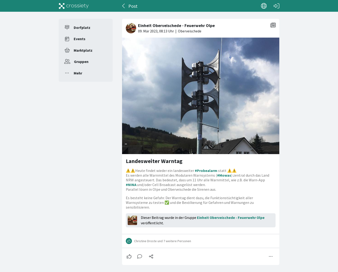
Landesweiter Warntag (154, 161)
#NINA (131, 184)
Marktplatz (83, 50)
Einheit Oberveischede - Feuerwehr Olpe (231, 217)
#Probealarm (206, 170)
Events (79, 38)
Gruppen (81, 61)
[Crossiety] (74, 6)
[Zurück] (123, 6)
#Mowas (224, 175)
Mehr (78, 73)
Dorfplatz (82, 27)
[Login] (276, 6)
